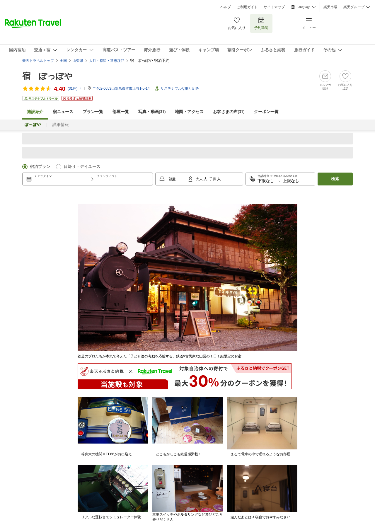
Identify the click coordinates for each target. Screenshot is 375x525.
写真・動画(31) (152, 112)
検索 (335, 179)
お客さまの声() (228, 112)
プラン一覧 (93, 112)
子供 (213, 179)
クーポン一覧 (266, 112)
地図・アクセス (189, 112)
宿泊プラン (40, 166)
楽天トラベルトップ (38, 61)
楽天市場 (330, 7)
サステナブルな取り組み (180, 88)
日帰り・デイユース (82, 166)
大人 (200, 179)
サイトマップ (274, 7)
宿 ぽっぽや (47, 76)
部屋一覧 (120, 112)
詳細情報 (60, 124)
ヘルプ (225, 7)
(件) (75, 88)
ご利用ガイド (247, 7)
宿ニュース (63, 112)
